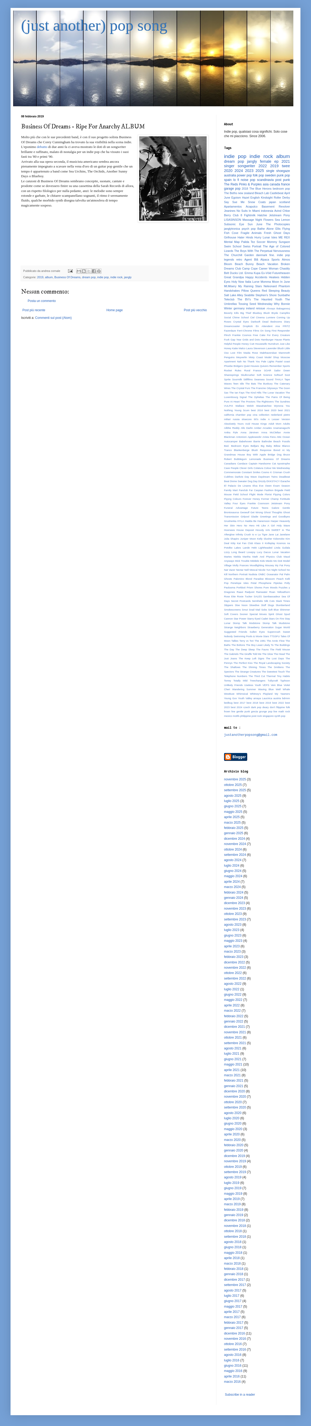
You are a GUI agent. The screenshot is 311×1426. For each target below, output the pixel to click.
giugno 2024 (232, 871)
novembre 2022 (235, 967)
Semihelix (257, 600)
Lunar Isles (270, 237)
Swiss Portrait (252, 246)
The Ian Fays (237, 392)
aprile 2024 (232, 882)
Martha (247, 556)
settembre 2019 (235, 1172)
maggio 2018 (233, 1253)
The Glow (267, 653)
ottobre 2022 (233, 973)
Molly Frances (241, 565)
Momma (266, 281)
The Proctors (248, 401)
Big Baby (266, 445)
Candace (242, 463)
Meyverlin (241, 357)
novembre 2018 (235, 1226)
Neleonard (270, 286)
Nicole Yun (264, 569)
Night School (278, 569)
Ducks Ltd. (237, 273)
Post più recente (33, 310)
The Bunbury (265, 383)
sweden (270, 175)
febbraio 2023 (233, 957)
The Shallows (232, 667)
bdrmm (286, 698)
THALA (279, 379)
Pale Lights (267, 361)
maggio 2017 (233, 1306)
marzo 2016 (232, 1382)
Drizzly (262, 481)
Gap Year (236, 339)
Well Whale (283, 689)
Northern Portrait (238, 574)
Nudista (253, 574)
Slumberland (283, 605)
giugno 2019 (232, 1188)
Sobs (264, 609)
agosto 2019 (232, 1177)
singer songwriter (239, 166)
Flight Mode (256, 494)
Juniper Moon (248, 538)
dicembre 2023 (234, 903)
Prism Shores (254, 587)
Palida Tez (248, 241)
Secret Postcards (241, 600)
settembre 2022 (235, 978)
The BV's (244, 299)
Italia (248, 281)
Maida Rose (251, 352)
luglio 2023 (231, 930)
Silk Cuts (269, 600)
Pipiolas (278, 583)
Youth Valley (245, 698)
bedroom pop (281, 188)
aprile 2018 (232, 1258)
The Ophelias (256, 397)
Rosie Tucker (244, 596)
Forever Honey (251, 498)
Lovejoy (251, 552)
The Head (279, 653)
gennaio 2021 (233, 1086)
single (270, 171)
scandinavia (265, 180)
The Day (229, 649)
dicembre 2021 (234, 1027)
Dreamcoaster (232, 326)
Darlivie (239, 476)
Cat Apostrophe (281, 463)
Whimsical (242, 693)
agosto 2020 (232, 1113)
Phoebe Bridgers (233, 365)
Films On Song (261, 330)
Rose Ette (230, 596)
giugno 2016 (232, 1365)
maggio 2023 (233, 941)
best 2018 (252, 702)
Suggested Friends (235, 631)
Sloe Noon (241, 605)
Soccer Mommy (267, 241)
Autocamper (231, 441)
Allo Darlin (247, 427)
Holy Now (237, 281)
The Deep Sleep (245, 649)
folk (288, 707)
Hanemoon (263, 521)
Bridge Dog (274, 454)
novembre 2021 (235, 1032)
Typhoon (285, 680)
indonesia (267, 210)
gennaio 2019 (233, 1215)
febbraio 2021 (233, 1080)
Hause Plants (282, 339)
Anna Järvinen (250, 432)
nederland (276, 414)
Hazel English (251, 197)
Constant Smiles (251, 472)
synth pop (279, 715)
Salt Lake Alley (233, 295)
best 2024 (236, 707)
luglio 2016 (231, 1360)
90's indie (260, 419)
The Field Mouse (280, 649)
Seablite (249, 295)
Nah (239, 361)
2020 (228, 171)
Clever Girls (246, 468)
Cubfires (229, 476)
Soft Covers (231, 614)
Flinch (227, 335)
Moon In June (281, 281)
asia (266, 184)
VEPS (266, 685)
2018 (245, 188)
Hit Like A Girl (265, 525)
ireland (250, 308)
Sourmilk (237, 379)
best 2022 (278, 702)
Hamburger (267, 339)
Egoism (236, 197)
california (229, 414)
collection (264, 414)
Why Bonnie (282, 303)
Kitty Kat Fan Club (242, 543)
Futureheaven (281, 273)
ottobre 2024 (233, 849)
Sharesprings (231, 374)
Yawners (285, 693)
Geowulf (244, 512)
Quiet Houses (251, 365)
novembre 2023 (235, 908)
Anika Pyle (231, 432)
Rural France (252, 370)
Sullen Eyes (257, 631)
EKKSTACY (273, 481)
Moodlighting (257, 565)
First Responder (280, 330)
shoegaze (283, 171)
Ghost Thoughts (273, 512)
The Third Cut (257, 676)
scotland (284, 202)
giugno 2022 (232, 994)
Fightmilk (249, 215)
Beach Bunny (244, 264)
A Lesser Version (279, 419)
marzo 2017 (232, 1317)
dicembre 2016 (234, 1333)
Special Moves (258, 614)
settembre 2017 (235, 1285)
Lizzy (227, 552)
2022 (263, 166)
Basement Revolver (276, 206)
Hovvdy (259, 530)
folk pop (258, 175)
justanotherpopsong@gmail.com (250, 735)
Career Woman (268, 268)
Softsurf (278, 374)
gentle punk (243, 711)
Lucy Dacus (264, 552)
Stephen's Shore (265, 295)
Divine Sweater (238, 481)
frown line (229, 711)
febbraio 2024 (233, 892)
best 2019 (265, 702)
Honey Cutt (247, 343)
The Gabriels (231, 653)
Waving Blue (266, 689)
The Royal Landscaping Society (272, 662)
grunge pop (265, 711)
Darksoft (255, 321)
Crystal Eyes (241, 321)
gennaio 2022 (233, 1021)
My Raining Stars (250, 286)
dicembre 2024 (234, 839)
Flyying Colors (281, 494)
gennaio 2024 (233, 898)
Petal (253, 583)
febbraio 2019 (233, 1210)
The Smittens (276, 667)
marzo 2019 (232, 1204)
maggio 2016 (233, 1371)
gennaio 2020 (233, 1150)
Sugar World (282, 627)
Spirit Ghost (275, 614)
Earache (285, 481)
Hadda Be (250, 521)
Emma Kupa (252, 273)
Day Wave (251, 476)
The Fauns (262, 649)
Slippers (228, 605)
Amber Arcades (263, 427)
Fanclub (243, 490)
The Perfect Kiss (243, 662)
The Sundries (282, 401)
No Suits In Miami (248, 210)
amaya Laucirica (262, 698)
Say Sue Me (234, 202)
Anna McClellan (271, 432)
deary (266, 707)
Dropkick (248, 326)
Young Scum (241, 410)
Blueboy (257, 312)
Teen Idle (238, 383)
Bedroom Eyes (240, 445)
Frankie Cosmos (241, 335)
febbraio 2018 (233, 1269)
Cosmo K (266, 472)
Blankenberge (241, 450)
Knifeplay (270, 543)
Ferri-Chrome (244, 330)
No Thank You (251, 361)
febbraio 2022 (233, 1016)
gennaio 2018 (233, 1274)
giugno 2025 (232, 806)
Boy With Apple (256, 454)
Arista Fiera (269, 436)
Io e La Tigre (259, 534)
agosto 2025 (232, 796)
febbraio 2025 (233, 828)
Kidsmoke (278, 538)
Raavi (240, 591)
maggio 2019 (233, 1193)
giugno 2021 (232, 1059)
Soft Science (264, 374)
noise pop (248, 180)
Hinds (249, 237)
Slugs (271, 605)
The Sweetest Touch (273, 671)
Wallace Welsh (244, 405)
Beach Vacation (267, 264)
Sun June (255, 224)
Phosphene (265, 583)
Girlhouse (230, 237)
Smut (245, 609)
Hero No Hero (246, 525)
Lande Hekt (250, 547)
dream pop (89, 277)
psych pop (249, 228)
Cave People (231, 468)
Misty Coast (256, 357)
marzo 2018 (232, 1263)
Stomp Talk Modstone (246, 623)
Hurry (257, 237)
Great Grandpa (234, 277)
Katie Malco (238, 348)
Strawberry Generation (260, 627)
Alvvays (270, 308)
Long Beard (238, 552)
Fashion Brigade (273, 490)
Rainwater (262, 591)
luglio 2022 (231, 989)
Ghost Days (282, 232)
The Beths (230, 193)
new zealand (246, 193)
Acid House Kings (256, 423)
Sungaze (284, 241)
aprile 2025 (232, 817)
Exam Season (281, 485)
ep (276, 161)
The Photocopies (278, 224)
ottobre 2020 (233, 1102)
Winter (228, 308)
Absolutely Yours (234, 423)
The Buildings (282, 645)
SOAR (267, 370)
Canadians (230, 463)
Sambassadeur (271, 596)
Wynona (278, 405)
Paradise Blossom (264, 578)
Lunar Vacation (281, 552)
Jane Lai (274, 534)
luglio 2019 (231, 1183)
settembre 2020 (235, 1107)
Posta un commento (42, 301)
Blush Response (261, 450)
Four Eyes (239, 503)
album (49, 277)
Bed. (226, 445)
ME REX (284, 237)
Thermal (270, 676)
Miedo (269, 560)
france (285, 184)
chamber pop (243, 414)
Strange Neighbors (235, 627)
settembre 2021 (235, 1043)
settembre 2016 (235, 1349)
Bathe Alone (265, 228)
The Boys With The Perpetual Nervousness (262, 250)
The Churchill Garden (239, 255)
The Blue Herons (260, 188)
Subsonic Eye (234, 224)
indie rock (116, 277)
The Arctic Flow (276, 640)
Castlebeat (277, 193)
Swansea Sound (263, 379)
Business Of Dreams (67, 277)
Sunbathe (284, 295)
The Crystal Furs (240, 388)
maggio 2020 (233, 1129)
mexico (228, 715)
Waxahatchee (263, 405)
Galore (275, 507)
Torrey (227, 680)
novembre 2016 (235, 1339)
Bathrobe (267, 441)
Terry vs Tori (246, 640)
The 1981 (260, 640)
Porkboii (241, 587)
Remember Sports (279, 365)
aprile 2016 (232, 1376)
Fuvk (227, 339)
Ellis (278, 228)
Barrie (257, 441)
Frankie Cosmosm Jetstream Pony (268, 503)
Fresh (267, 232)
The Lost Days (275, 658)
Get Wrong (256, 512)
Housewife (261, 343)
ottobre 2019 (233, 1167)
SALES (258, 596)
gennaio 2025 (233, 833)
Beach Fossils (281, 441)
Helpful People (232, 343)
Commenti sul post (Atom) (53, 318)
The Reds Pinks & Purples (243, 184)
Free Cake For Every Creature (271, 335)
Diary (287, 321)
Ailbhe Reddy (232, 427)
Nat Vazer (229, 569)
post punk (282, 180)
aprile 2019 (232, 1199)
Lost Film (236, 352)
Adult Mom (274, 423)
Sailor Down (282, 370)
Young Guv (230, 698)
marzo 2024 (232, 887)
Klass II (258, 543)
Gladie (254, 516)
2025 (260, 171)
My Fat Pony (282, 565)
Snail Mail (254, 609)
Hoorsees (229, 530)
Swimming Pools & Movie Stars (251, 636)
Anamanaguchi (281, 427)
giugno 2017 (232, 1301)
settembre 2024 (235, 855)
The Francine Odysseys (264, 388)
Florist (268, 494)
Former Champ (270, 498)
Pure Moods (271, 587)
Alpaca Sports (270, 259)
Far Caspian (256, 490)
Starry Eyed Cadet (257, 618)
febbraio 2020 (233, 1145)
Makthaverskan (268, 352)
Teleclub (229, 299)
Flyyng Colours (232, 498)
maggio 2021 (233, 1064)
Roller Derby (282, 197)
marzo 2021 (232, 1075)
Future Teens (260, 507)
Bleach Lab (262, 193)
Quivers (264, 365)
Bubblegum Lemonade (247, 459)
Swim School (232, 246)
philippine (245, 715)
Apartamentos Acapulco (240, 206)
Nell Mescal (250, 569)
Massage (248, 219)
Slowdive (254, 605)
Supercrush (274, 631)
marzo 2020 (232, 1140)
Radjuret (249, 591)
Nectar (240, 569)
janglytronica (232, 228)
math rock (284, 711)
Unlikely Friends (233, 685)
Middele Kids (257, 560)
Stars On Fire (276, 618)
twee (286, 166)
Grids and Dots (251, 339)
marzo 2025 (232, 822)
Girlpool (245, 516)
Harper (274, 521)
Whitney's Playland (261, 693)
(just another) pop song (94, 25)
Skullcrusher (248, 374)
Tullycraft (273, 680)
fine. (272, 255)
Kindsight (267, 197)
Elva (254, 485)
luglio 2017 (231, 1296)
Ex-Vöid (266, 273)
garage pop (232, 188)
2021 (285, 161)
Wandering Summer (244, 689)
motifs (236, 715)
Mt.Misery (230, 286)
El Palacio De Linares (237, 485)
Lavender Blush (275, 348)
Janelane (285, 534)
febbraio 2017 (233, 1322)
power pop (244, 175)
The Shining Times (254, 667)
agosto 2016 (232, 1355)
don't (272, 707)
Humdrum (273, 343)
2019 (40, 277)
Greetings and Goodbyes (275, 516)
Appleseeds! (254, 436)
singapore (268, 715)
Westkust (229, 693)
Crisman (277, 472)
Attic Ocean (283, 436)
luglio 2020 (231, 1118)
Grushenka (230, 521)
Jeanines (229, 210)
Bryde (274, 312)
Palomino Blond (243, 578)
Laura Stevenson (255, 348)
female (265, 161)
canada (275, 184)
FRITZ (286, 326)
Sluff (263, 605)
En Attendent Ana (268, 326)
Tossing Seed (247, 303)
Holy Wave (283, 525)
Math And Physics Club (267, 556)
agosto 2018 (232, 1242)
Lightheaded (266, 547)
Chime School (240, 317)
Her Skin (229, 525)
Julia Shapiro (231, 538)
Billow (277, 445)
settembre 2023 (235, 919)
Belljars (255, 445)
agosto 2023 (232, 924)
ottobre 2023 (233, 914)
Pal (281, 574)
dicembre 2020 (234, 1091)
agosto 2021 (232, 1048)
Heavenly (284, 521)
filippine (280, 707)
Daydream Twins (268, 476)
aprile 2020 (232, 1134)
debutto (42, 147)
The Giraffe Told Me (250, 653)
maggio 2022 (233, 1000)
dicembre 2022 (234, 962)
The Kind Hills (253, 392)
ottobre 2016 (233, 1344)
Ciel (252, 317)
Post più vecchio (195, 310)
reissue (260, 308)
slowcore (247, 419)
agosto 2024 (232, 860)
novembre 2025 (235, 779)
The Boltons (238, 645)
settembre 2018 (235, 1236)
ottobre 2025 (233, 785)
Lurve (255, 281)
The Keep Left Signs (251, 658)
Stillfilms (248, 379)
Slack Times (283, 600)
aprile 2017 (232, 1312)
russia (236, 419)
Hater (240, 237)
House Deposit (245, 530)
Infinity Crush (243, 534)
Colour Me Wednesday (277, 468)
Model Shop (272, 357)
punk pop (283, 175)
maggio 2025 (233, 812)
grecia (254, 711)
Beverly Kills (231, 312)
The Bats (250, 383)
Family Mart (231, 490)
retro (239, 259)
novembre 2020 (235, 1096)
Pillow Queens (250, 290)
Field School (240, 494)
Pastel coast (283, 361)
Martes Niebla (232, 556)
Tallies (235, 640)
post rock (257, 715)
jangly (128, 277)
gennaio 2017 (233, 1328)
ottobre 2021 (233, 1037)
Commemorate (232, 472)
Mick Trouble (242, 560)
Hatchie (262, 215)
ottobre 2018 (233, 1231)
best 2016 (257, 410)
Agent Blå (251, 259)
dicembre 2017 (234, 1279)
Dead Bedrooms (272, 321)
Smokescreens (232, 609)
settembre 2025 (235, 790)
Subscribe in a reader (240, 1394)
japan (272, 202)
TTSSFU (275, 636)
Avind (277, 210)
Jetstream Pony (279, 215)
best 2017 (239, 702)
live (275, 711)
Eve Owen (265, 485)
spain (228, 180)
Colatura (258, 468)
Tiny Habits (283, 676)
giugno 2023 (232, 935)
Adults (286, 423)
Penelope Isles (240, 583)
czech (246, 707)
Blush (267, 312)
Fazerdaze (230, 330)
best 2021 (284, 410)
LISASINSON (232, 219)
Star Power (240, 618)
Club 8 (237, 215)
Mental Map (232, 241)
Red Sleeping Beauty (276, 290)
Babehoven (245, 441)
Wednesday (265, 303)
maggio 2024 (233, 876)
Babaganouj (283, 308)
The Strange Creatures (248, 671)
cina (255, 414)
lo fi (236, 180)
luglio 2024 (231, 865)
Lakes (237, 547)
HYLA (240, 521)
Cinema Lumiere (265, 317)
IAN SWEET (272, 530)
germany (239, 308)
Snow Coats (257, 202)
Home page (114, 310)
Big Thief (245, 312)
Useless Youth (252, 685)
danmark (261, 255)
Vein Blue (276, 685)
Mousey (269, 565)
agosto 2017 (232, 1290)
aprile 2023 (232, 946)
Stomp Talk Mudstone (276, 623)
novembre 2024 (235, 844)
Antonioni (241, 436)
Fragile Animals (251, 232)
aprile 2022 (232, 1005)
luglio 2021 (231, 1053)
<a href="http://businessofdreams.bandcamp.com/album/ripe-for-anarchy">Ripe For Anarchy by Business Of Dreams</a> (114, 243)
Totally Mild (241, 680)
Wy (276, 693)
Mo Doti (277, 560)
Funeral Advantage (236, 507)
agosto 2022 (232, 984)
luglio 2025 (231, 801)
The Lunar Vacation (273, 392)
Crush (286, 472)
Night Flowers (264, 219)
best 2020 (270, 410)
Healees (274, 277)
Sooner (244, 614)
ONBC (262, 574)
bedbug (228, 702)
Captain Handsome (260, 463)
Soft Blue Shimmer (279, 609)
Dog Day (252, 481)
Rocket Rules (232, 370)
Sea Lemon (282, 219)
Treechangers (257, 680)
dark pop (256, 707)
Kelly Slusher (264, 538)
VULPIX (228, 405)
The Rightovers (265, 401)
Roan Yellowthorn (279, 591)
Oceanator (272, 574)
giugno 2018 (232, 1247)
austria (277, 698)
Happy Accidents (256, 277)
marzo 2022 (232, 1010)
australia (230, 175)
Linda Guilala (282, 547)
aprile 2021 (232, 1070)
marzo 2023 (232, 951)
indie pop (103, 277)
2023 (249, 171)
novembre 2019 (235, 1161)
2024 (239, 171)
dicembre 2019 (234, 1156)
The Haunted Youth (268, 299)
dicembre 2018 (234, 1220)
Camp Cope (250, 268)
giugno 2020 (232, 1123)
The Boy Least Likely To (260, 645)
